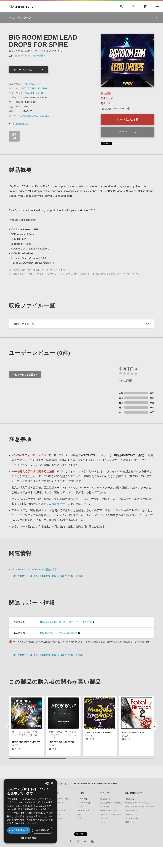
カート (102, 822)
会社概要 (128, 799)
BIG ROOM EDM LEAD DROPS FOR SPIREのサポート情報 (48, 575)
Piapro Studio (82, 810)
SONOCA (81, 799)
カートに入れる (127, 119)
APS (79, 814)
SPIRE (41, 93)
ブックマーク (127, 132)
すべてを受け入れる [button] (19, 830)
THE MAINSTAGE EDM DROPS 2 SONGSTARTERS (112, 732)
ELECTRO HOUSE (30, 88)
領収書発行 (104, 807)
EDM (44, 88)
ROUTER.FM (82, 803)
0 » (38, 55)
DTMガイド (59, 803)
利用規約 (128, 814)
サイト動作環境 (131, 810)
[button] (154, 726)
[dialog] (30, 811)
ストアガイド (60, 810)
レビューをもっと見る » (25, 374)
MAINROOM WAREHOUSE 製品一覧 (34, 569)
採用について (130, 822)
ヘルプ (57, 814)
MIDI (33, 93)
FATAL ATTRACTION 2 (134, 732)
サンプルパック (33, 83)
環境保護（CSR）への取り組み (137, 803)
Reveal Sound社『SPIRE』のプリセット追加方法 (66, 622)
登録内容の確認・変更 (108, 810)
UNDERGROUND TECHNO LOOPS (67, 742)
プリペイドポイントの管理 (110, 814)
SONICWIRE (22, 6)
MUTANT (81, 807)
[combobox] (47, 783)
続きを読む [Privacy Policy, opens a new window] (32, 823)
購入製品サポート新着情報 (110, 803)
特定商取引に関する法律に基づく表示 (139, 807)
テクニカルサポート (56, 503)
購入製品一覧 (105, 799)
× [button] (52, 783)
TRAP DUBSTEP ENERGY (26, 742)
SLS (79, 818)
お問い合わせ (60, 818)
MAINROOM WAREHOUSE (35, 116)
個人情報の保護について (134, 818)
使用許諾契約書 (18, 124)
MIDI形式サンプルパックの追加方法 (58, 632)
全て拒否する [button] (42, 830)
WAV (27, 93)
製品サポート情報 (61, 799)
